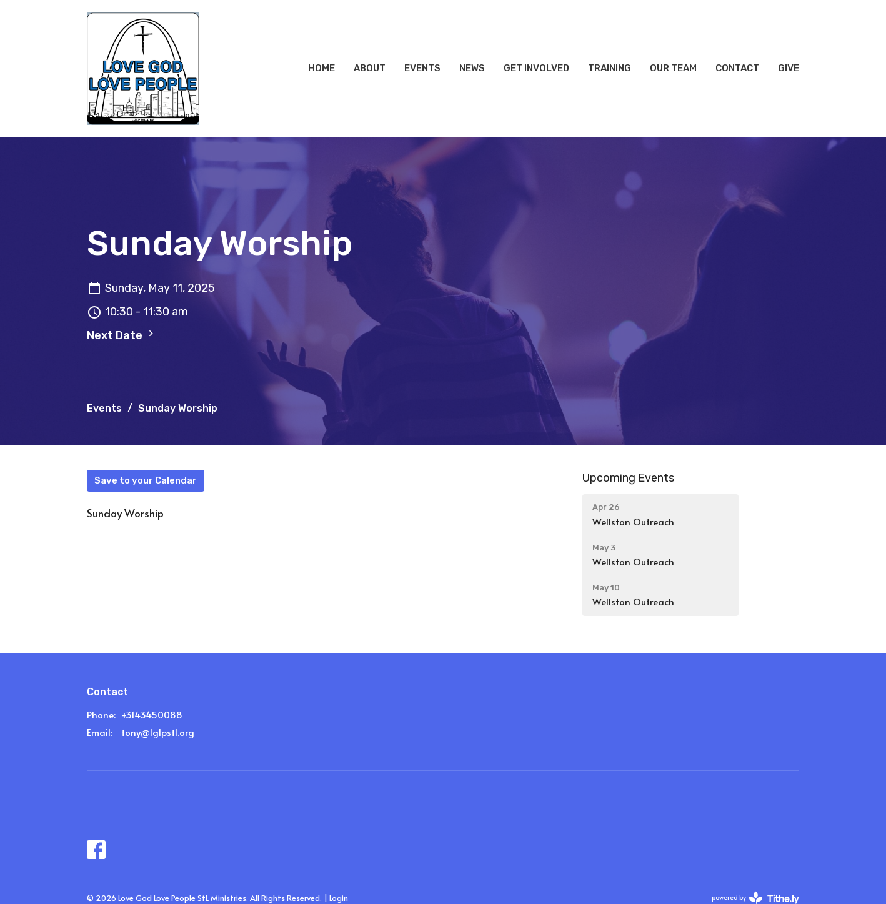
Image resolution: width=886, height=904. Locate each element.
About (370, 68)
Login (338, 897)
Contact (737, 68)
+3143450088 (151, 714)
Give (788, 68)
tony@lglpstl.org (157, 731)
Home (321, 68)
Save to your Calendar (145, 480)
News (472, 68)
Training (609, 68)
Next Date (122, 334)
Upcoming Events (628, 478)
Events (422, 68)
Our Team (673, 68)
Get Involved (536, 68)
